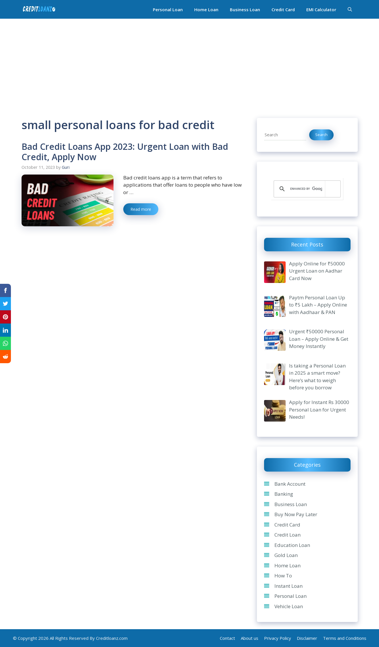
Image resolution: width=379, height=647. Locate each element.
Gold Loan (286, 555)
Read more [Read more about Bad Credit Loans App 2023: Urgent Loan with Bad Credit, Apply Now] (140, 209)
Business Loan (245, 9)
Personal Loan (168, 9)
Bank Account (289, 484)
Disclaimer (307, 638)
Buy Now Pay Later (295, 514)
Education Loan (292, 545)
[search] (306, 188)
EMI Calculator (321, 9)
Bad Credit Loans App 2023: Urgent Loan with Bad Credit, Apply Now (125, 152)
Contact (227, 638)
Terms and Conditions (344, 638)
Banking (283, 494)
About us (249, 638)
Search (321, 134)
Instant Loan (288, 586)
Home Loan (206, 9)
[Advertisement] (189, 62)
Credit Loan (287, 534)
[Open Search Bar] (350, 9)
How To (283, 575)
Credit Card (283, 9)
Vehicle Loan (288, 606)
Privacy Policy (277, 638)
